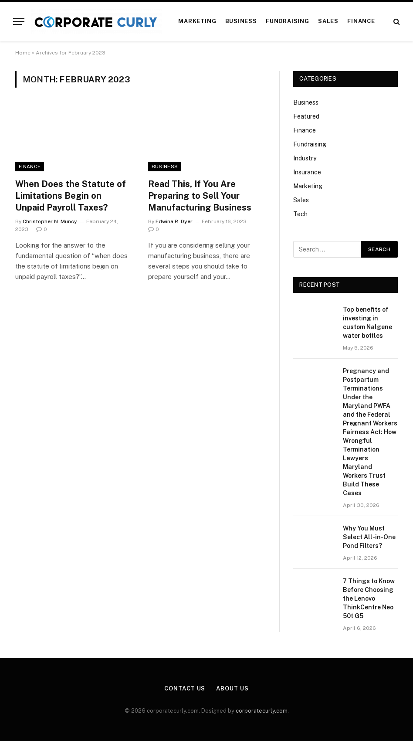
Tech (300, 214)
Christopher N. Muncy (50, 221)
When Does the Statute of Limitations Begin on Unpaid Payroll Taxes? (70, 196)
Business (241, 21)
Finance (361, 21)
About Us (232, 688)
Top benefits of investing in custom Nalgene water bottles (367, 322)
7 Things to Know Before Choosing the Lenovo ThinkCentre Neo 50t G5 (369, 598)
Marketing (197, 21)
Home (22, 53)
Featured (306, 116)
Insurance (307, 172)
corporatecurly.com (262, 710)
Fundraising (287, 21)
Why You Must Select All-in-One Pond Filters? (369, 537)
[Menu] (18, 21)
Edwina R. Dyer (174, 221)
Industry (304, 158)
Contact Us (184, 688)
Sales (328, 21)
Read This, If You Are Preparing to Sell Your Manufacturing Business (199, 196)
